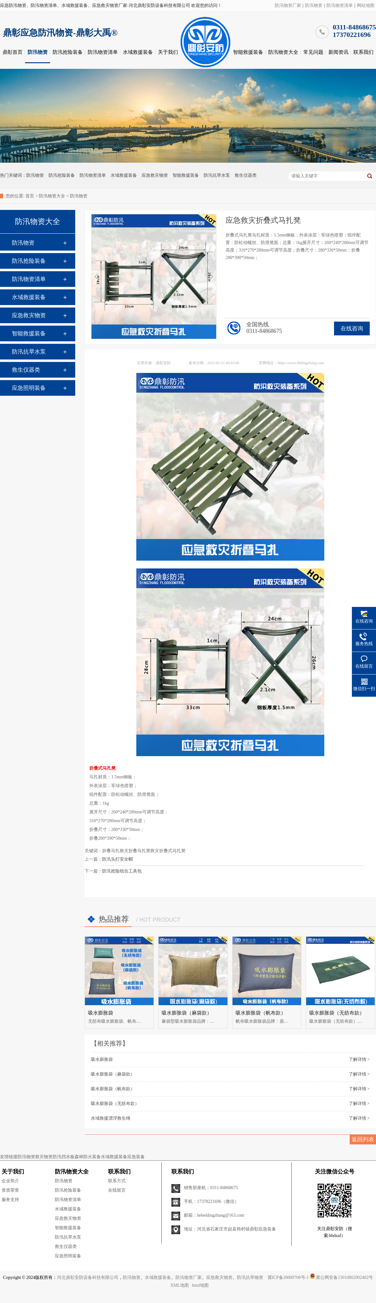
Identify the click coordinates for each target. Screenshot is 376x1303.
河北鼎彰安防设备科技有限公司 (87, 1277)
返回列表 (363, 1139)
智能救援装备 (248, 52)
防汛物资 (313, 5)
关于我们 (168, 52)
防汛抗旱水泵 (217, 175)
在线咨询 (352, 328)
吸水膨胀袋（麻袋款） (187, 1012)
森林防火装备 (88, 1156)
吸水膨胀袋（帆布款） (261, 1012)
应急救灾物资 (155, 175)
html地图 (200, 1285)
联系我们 (363, 52)
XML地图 (179, 1285)
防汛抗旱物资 (250, 1277)
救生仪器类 (246, 175)
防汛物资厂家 (288, 5)
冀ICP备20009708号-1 (288, 1277)
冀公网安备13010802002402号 (344, 1277)
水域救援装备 (138, 52)
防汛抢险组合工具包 (122, 871)
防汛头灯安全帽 (117, 859)
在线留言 (117, 1190)
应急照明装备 (29, 388)
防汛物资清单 (339, 5)
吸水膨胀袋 (100, 1012)
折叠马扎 (111, 850)
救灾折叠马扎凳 (135, 850)
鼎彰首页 (13, 52)
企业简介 (10, 1180)
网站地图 (365, 5)
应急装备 (136, 1156)
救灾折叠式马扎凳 (167, 850)
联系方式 (117, 1180)
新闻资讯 (338, 52)
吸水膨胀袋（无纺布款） (336, 1012)
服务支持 (10, 1199)
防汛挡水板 (64, 1156)
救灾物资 (44, 1156)
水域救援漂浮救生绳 (110, 1118)
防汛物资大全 (283, 52)
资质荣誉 (10, 1190)
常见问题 (313, 52)
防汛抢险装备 (68, 52)
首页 (29, 196)
